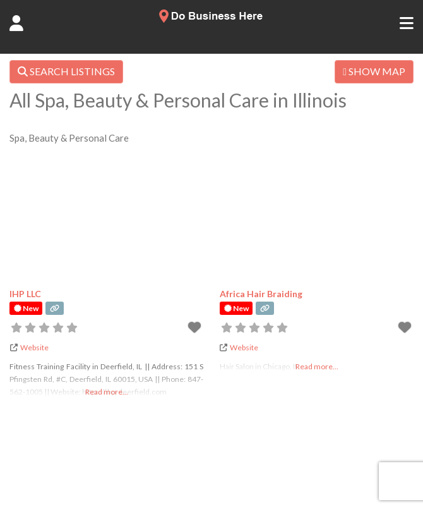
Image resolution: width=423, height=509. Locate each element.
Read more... (106, 391)
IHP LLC (25, 293)
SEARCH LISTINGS (66, 71)
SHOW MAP (374, 71)
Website (34, 347)
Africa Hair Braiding (261, 293)
